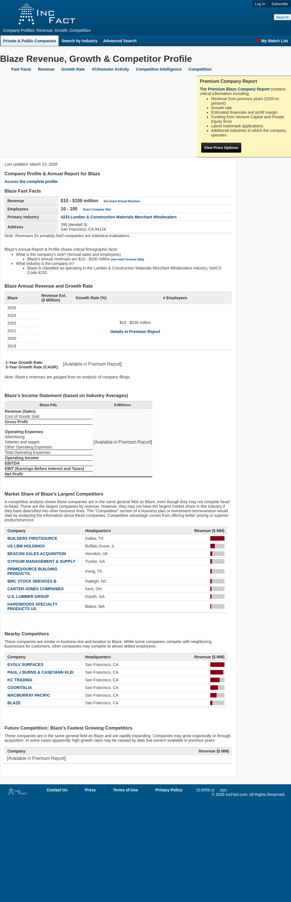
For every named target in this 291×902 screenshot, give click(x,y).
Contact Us (57, 790)
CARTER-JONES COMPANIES (35, 589)
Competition (200, 69)
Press (90, 790)
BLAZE (14, 703)
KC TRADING (19, 680)
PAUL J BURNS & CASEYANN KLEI (40, 672)
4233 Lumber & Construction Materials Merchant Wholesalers (119, 217)
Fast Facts (21, 69)
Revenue (46, 69)
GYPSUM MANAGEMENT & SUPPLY (41, 561)
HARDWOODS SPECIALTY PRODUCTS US (32, 606)
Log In (260, 4)
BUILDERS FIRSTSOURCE (32, 538)
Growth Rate (73, 69)
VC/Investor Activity (110, 69)
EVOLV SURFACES (25, 664)
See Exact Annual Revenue (121, 201)
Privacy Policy (168, 790)
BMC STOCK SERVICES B (32, 581)
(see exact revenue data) (127, 259)
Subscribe (279, 4)
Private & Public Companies (29, 41)
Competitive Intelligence (159, 69)
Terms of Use (125, 790)
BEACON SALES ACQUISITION (36, 553)
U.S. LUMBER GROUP (28, 596)
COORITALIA (19, 687)
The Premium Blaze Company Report (235, 89)
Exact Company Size (97, 209)
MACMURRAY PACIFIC (28, 695)
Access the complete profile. (32, 181)
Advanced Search (120, 41)
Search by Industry (79, 41)
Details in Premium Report (135, 331)
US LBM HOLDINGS (26, 546)
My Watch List (272, 41)
